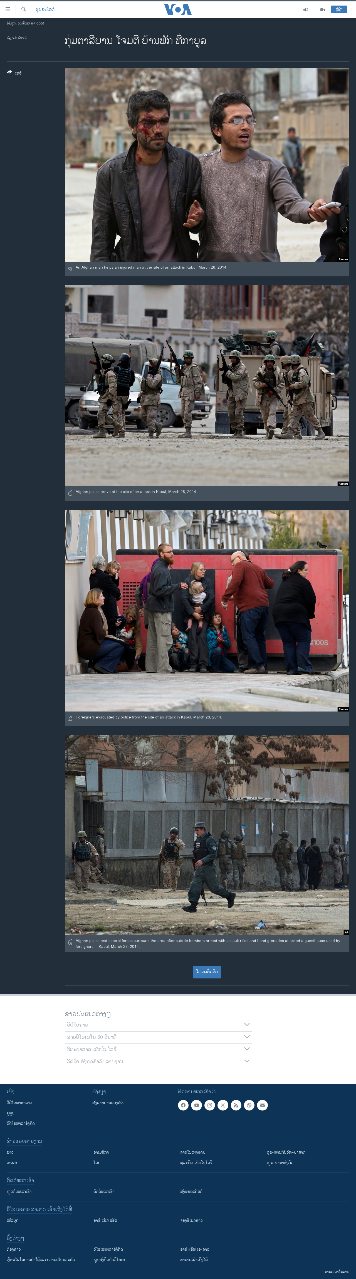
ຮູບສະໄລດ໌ (45, 9)
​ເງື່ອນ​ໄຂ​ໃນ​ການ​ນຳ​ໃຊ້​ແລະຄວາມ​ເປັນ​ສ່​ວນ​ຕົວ (41, 1260)
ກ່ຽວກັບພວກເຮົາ (19, 1191)
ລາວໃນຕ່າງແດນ (192, 1152)
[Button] (14, 73)
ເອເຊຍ (12, 1163)
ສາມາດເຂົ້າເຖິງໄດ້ (194, 1260)
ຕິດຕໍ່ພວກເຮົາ (103, 1191)
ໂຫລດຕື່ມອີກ (207, 972)
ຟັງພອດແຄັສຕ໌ (191, 1191)
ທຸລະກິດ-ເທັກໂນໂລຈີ (196, 1163)
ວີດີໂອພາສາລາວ (19, 1103)
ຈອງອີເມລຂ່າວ (191, 1220)
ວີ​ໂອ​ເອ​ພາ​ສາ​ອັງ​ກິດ (108, 1249)
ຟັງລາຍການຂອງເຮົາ (107, 1103)
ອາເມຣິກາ (101, 1152)
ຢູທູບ (10, 1113)
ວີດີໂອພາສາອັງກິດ (21, 1123)
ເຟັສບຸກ (12, 1220)
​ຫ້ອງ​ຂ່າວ (14, 1249)
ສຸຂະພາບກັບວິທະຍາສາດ (286, 1152)
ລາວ (10, 1152)
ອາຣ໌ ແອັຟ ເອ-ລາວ (194, 1249)
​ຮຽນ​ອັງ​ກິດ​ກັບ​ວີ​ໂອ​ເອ (109, 1260)
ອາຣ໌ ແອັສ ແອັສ (105, 1220)
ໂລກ (96, 1163)
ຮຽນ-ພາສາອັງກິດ (280, 1163)
